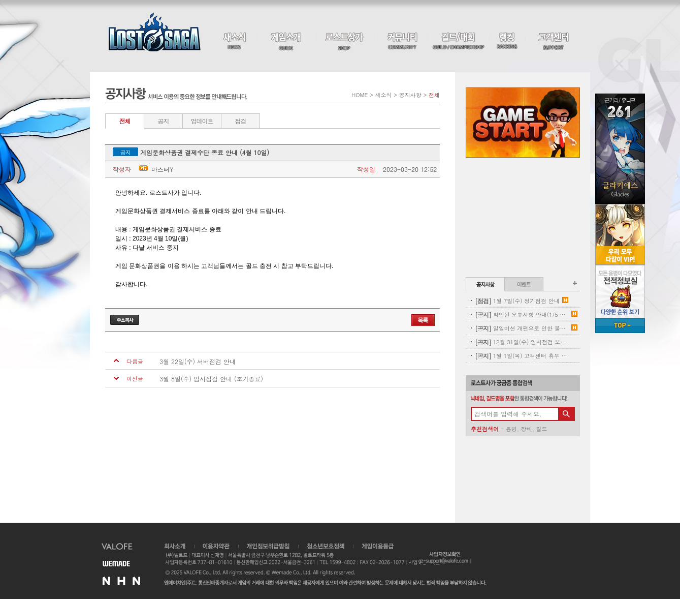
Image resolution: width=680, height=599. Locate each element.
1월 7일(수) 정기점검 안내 (517, 300)
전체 (125, 120)
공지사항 (485, 284)
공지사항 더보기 (575, 283)
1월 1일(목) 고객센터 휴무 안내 (522, 355)
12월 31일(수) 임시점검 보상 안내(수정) (522, 342)
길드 (541, 429)
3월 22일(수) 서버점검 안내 (197, 361)
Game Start (523, 122)
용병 (511, 429)
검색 (566, 414)
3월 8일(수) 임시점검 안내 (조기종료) (211, 379)
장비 (526, 429)
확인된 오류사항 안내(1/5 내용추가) (522, 314)
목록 (423, 320)
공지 (163, 120)
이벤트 (523, 284)
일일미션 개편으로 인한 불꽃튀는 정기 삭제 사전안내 (522, 328)
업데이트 (202, 120)
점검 (240, 120)
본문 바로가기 (0, 0)
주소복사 (124, 320)
